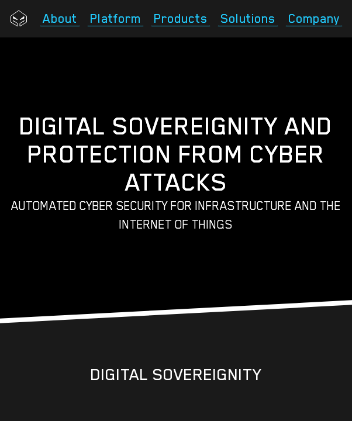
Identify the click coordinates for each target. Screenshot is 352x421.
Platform (115, 19)
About (60, 19)
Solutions (247, 19)
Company (314, 19)
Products (181, 19)
